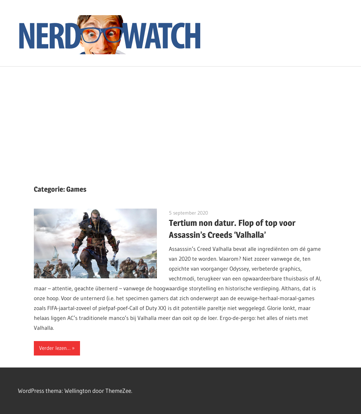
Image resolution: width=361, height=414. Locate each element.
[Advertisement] (180, 119)
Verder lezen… (55, 348)
